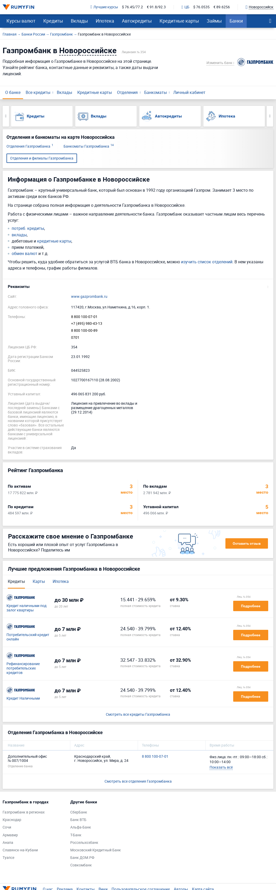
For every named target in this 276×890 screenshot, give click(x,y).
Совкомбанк (81, 865)
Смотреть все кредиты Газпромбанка (138, 714)
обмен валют (24, 253)
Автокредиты (137, 21)
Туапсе (8, 857)
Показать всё (221, 767)
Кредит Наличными (23, 698)
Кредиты (53, 21)
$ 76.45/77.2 (132, 7)
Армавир (10, 835)
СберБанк (78, 812)
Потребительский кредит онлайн (27, 637)
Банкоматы (155, 92)
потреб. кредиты (28, 228)
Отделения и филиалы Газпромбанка (41, 158)
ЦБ (185, 7)
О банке (12, 92)
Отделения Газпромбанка (29, 146)
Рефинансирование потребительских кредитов (23, 668)
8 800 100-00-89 (84, 330)
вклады (19, 234)
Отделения (127, 92)
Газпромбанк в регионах (24, 812)
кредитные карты (54, 241)
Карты (39, 581)
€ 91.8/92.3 (156, 7)
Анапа (8, 842)
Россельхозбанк (84, 842)
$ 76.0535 (201, 7)
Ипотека (105, 21)
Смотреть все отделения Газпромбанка (138, 781)
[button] (138, 286)
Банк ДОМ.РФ (82, 857)
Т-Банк (75, 835)
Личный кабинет (189, 92)
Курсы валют (21, 21)
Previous (6, 116)
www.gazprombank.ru (89, 296)
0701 (75, 337)
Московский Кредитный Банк (95, 850)
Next (270, 116)
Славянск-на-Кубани (20, 850)
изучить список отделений (206, 262)
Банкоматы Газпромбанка (89, 146)
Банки (236, 21)
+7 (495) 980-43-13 (86, 323)
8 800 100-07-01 (84, 317)
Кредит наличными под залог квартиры (26, 608)
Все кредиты (38, 92)
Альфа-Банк (80, 827)
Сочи (7, 827)
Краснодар (12, 820)
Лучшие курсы (104, 7)
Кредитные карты (179, 21)
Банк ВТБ (78, 820)
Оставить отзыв (247, 543)
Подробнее (250, 606)
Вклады (79, 21)
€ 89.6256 (221, 7)
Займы (214, 21)
